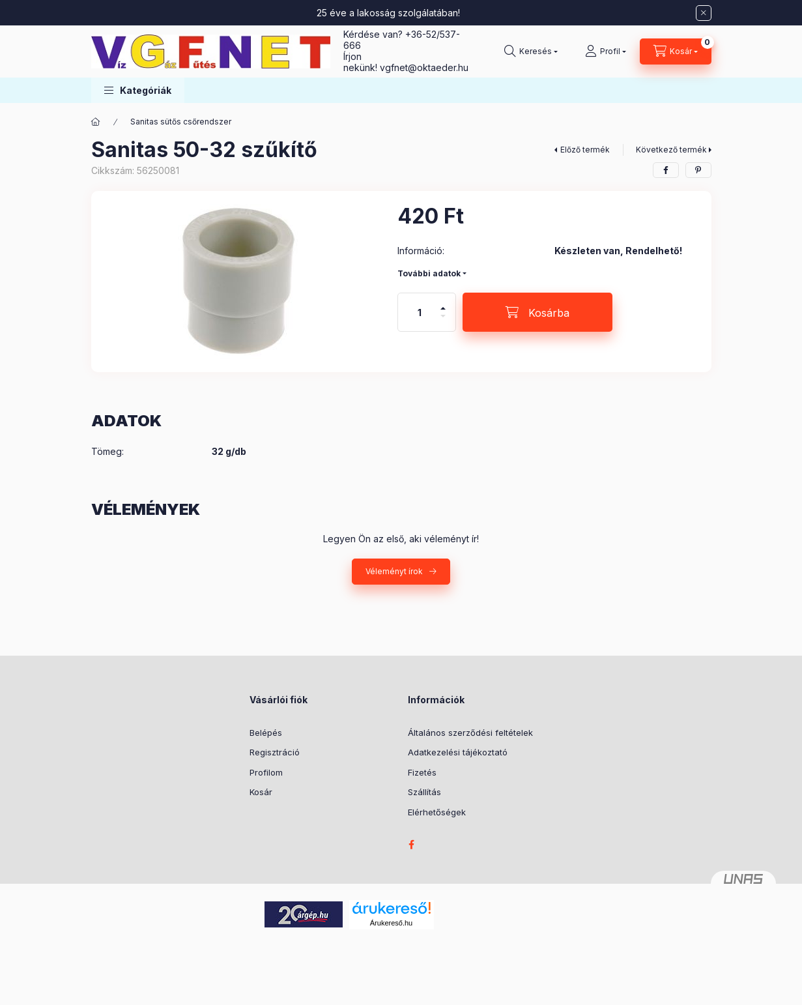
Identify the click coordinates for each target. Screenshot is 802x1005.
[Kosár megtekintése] (675, 51)
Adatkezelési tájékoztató (458, 752)
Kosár (261, 792)
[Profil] (605, 51)
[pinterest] (698, 170)
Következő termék (671, 149)
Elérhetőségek (437, 812)
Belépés (266, 732)
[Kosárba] (537, 312)
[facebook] (666, 170)
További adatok (429, 273)
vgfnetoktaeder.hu (424, 67)
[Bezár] (703, 13)
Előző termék (585, 149)
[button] (137, 90)
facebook (412, 845)
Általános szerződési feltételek (470, 732)
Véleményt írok (394, 571)
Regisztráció (275, 752)
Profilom (266, 772)
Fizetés (422, 772)
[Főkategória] (95, 122)
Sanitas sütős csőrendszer (180, 121)
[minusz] (443, 321)
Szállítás (424, 792)
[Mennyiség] (420, 312)
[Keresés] (531, 51)
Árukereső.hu (391, 923)
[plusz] (443, 302)
